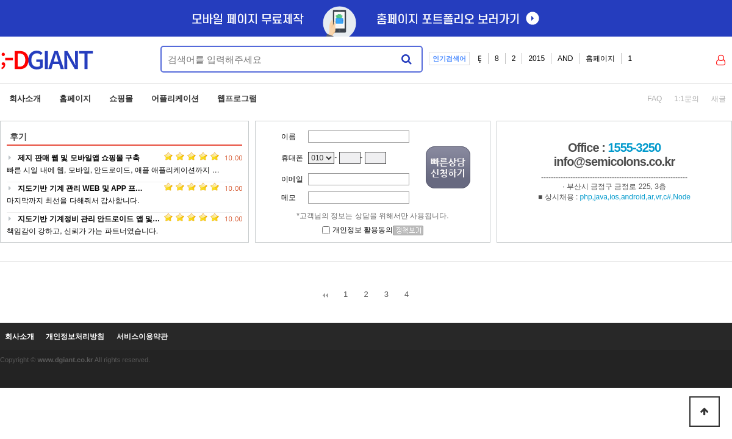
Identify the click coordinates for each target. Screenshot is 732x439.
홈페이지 (600, 58)
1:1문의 (686, 99)
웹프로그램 (237, 98)
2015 (536, 58)
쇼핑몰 (121, 98)
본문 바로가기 (0, 0)
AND (565, 58)
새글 (718, 99)
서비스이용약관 (142, 337)
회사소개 (25, 98)
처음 (325, 295)
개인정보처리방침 (75, 337)
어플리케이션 (175, 98)
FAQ (654, 99)
